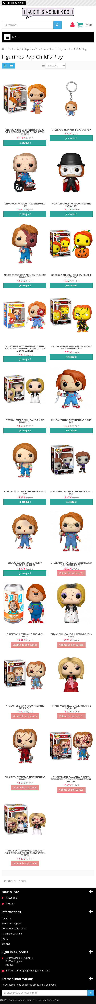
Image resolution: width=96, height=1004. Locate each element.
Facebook (11, 897)
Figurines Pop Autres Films (39, 49)
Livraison (6, 918)
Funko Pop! (14, 49)
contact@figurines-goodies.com (32, 970)
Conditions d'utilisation (14, 928)
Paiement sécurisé (12, 933)
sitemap (6, 943)
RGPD (5, 938)
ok (90, 992)
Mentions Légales (11, 923)
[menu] (72, 24)
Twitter (10, 903)
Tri (43, 65)
